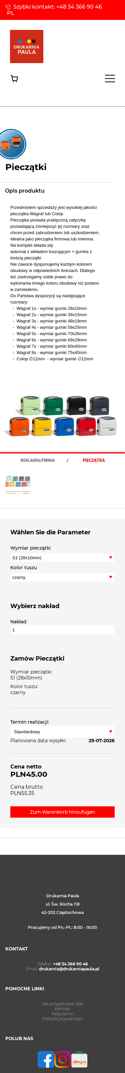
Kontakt (62, 1008)
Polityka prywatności (62, 1018)
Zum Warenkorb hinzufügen (62, 812)
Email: (62, 968)
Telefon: (62, 963)
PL (10, 13)
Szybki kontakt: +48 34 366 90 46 (57, 7)
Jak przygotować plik (62, 1003)
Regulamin (63, 1013)
